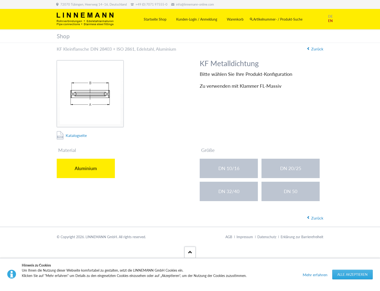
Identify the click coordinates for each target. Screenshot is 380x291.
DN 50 (290, 191)
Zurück (317, 49)
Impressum (245, 237)
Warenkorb (235, 19)
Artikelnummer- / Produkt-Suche (277, 19)
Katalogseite (76, 135)
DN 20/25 (290, 168)
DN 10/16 (228, 168)
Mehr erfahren (315, 274)
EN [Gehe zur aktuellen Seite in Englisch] (330, 21)
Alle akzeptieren (352, 274)
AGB (228, 237)
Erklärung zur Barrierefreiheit (302, 237)
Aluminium (86, 168)
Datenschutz (266, 237)
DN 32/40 (228, 191)
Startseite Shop (155, 19)
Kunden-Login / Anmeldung (196, 19)
